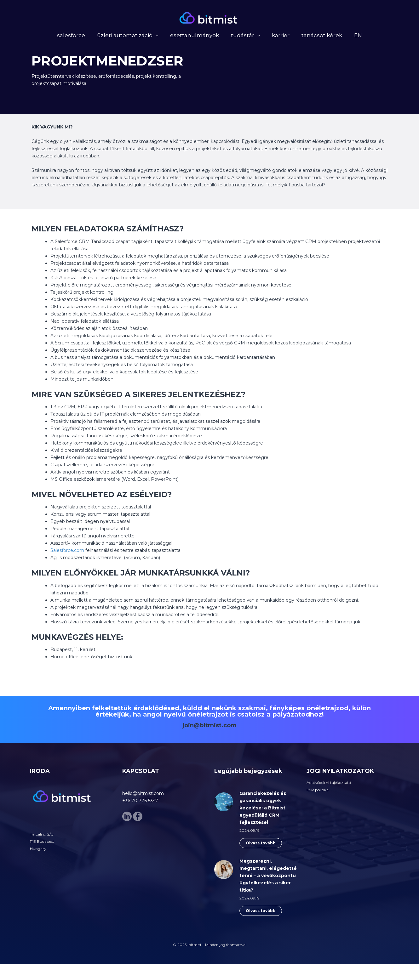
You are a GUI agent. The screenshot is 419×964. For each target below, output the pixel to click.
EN (358, 36)
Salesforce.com (67, 550)
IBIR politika (318, 789)
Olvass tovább (261, 843)
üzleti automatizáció (124, 36)
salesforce (71, 36)
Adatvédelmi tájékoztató (329, 782)
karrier (281, 36)
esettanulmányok (194, 36)
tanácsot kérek (321, 36)
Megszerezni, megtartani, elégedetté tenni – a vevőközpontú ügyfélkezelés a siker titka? (268, 875)
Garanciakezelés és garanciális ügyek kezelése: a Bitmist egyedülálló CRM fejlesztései (262, 808)
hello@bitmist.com (143, 793)
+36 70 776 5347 (140, 800)
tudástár (242, 36)
